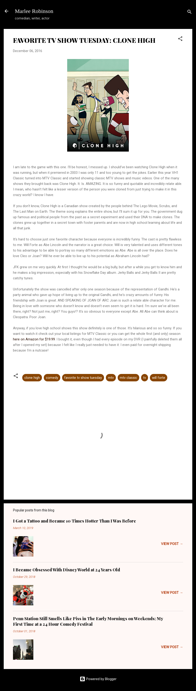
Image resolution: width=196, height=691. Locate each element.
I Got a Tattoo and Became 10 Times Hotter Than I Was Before (74, 521)
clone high (32, 378)
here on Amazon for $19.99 (34, 339)
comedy (52, 378)
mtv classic (128, 378)
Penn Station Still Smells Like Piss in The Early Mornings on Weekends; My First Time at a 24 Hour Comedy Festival (88, 621)
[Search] (189, 13)
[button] (180, 39)
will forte (158, 378)
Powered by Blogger (98, 679)
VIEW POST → (172, 544)
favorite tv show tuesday (83, 378)
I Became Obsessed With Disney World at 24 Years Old (66, 570)
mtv (111, 378)
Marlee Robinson (34, 11)
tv (144, 378)
